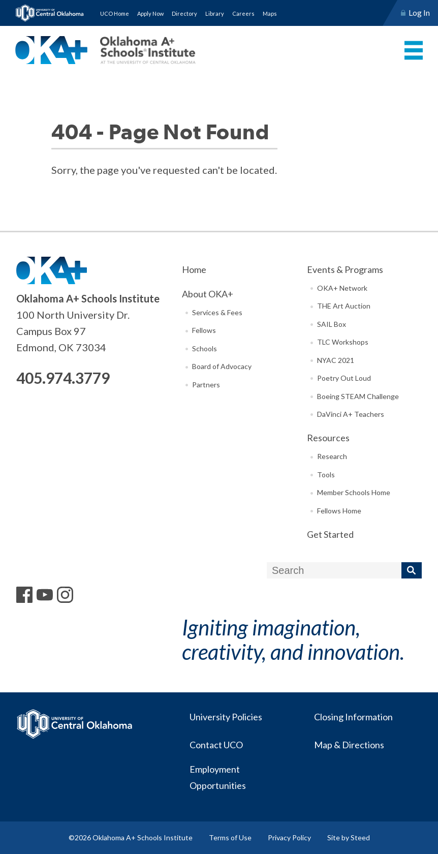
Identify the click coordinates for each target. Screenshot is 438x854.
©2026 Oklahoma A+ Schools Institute (131, 837)
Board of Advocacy (222, 366)
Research (332, 456)
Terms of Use (230, 837)
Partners (206, 384)
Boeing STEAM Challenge (358, 396)
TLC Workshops (342, 342)
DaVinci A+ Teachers (350, 414)
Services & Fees (217, 312)
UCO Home (114, 13)
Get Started (330, 534)
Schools (204, 348)
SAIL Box (331, 324)
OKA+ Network (342, 288)
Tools (326, 474)
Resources (328, 437)
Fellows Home (339, 510)
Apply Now (150, 13)
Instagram (65, 595)
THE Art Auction (343, 305)
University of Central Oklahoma (49, 13)
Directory (184, 13)
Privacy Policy (289, 837)
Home (194, 269)
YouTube (45, 595)
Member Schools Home (353, 492)
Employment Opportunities (217, 777)
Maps (270, 13)
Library (214, 13)
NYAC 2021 (335, 360)
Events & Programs (345, 269)
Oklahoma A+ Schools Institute (105, 50)
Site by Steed (348, 837)
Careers (243, 13)
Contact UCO (215, 744)
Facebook (24, 595)
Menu (413, 50)
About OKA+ (207, 293)
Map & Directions (349, 744)
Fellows (204, 330)
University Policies (225, 716)
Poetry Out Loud (344, 378)
